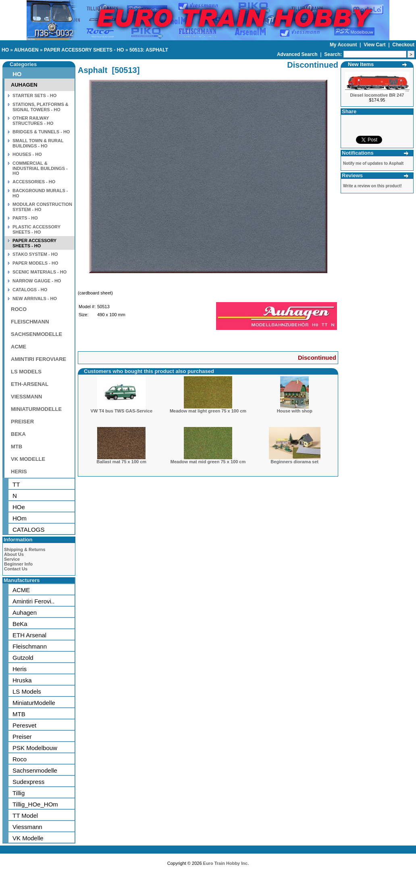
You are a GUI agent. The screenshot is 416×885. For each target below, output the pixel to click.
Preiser (22, 736)
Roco (19, 759)
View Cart (375, 45)
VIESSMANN (26, 397)
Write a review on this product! (372, 186)
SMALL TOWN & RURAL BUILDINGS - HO (38, 143)
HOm (19, 518)
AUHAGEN (26, 50)
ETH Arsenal (29, 635)
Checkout (403, 45)
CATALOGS (28, 529)
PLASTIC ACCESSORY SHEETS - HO (36, 229)
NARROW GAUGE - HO (36, 280)
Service (12, 559)
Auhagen (24, 612)
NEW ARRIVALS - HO (34, 298)
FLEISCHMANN (30, 322)
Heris (19, 668)
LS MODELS (26, 372)
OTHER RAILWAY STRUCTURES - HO (32, 121)
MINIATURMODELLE (36, 409)
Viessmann (27, 826)
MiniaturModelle (33, 702)
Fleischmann (29, 646)
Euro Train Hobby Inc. (226, 863)
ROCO (19, 309)
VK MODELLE (28, 459)
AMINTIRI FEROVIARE (38, 359)
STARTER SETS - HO (34, 95)
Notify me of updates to (373, 163)
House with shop (294, 410)
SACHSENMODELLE (36, 334)
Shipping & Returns (25, 549)
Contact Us (15, 568)
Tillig (18, 793)
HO (5, 50)
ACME (18, 347)
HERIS (19, 471)
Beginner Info (18, 564)
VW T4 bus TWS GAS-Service (121, 410)
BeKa (19, 623)
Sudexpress (28, 781)
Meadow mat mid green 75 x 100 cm (208, 461)
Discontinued (317, 357)
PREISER (22, 422)
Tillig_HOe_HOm (35, 804)
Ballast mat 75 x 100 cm (122, 461)
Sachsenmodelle (34, 770)
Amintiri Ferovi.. (33, 601)
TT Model (25, 815)
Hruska (22, 680)
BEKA (18, 434)
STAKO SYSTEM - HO (35, 254)
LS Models (26, 691)
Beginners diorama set (294, 461)
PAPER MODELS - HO (35, 263)
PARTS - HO (25, 218)
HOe (18, 507)
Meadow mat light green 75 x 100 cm (208, 410)
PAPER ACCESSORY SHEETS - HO (84, 50)
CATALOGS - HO (29, 289)
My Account (344, 45)
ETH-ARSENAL (29, 384)
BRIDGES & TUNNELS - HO (41, 131)
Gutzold (22, 657)
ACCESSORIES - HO (33, 181)
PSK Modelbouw (34, 747)
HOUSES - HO (27, 154)
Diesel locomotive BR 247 (377, 95)
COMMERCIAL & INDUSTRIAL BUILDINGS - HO (40, 168)
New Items (361, 64)
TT (16, 484)
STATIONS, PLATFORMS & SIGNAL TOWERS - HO (40, 107)
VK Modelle (28, 838)
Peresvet (24, 725)
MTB (16, 447)
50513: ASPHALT (148, 50)
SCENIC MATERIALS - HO (39, 271)
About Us (14, 554)
